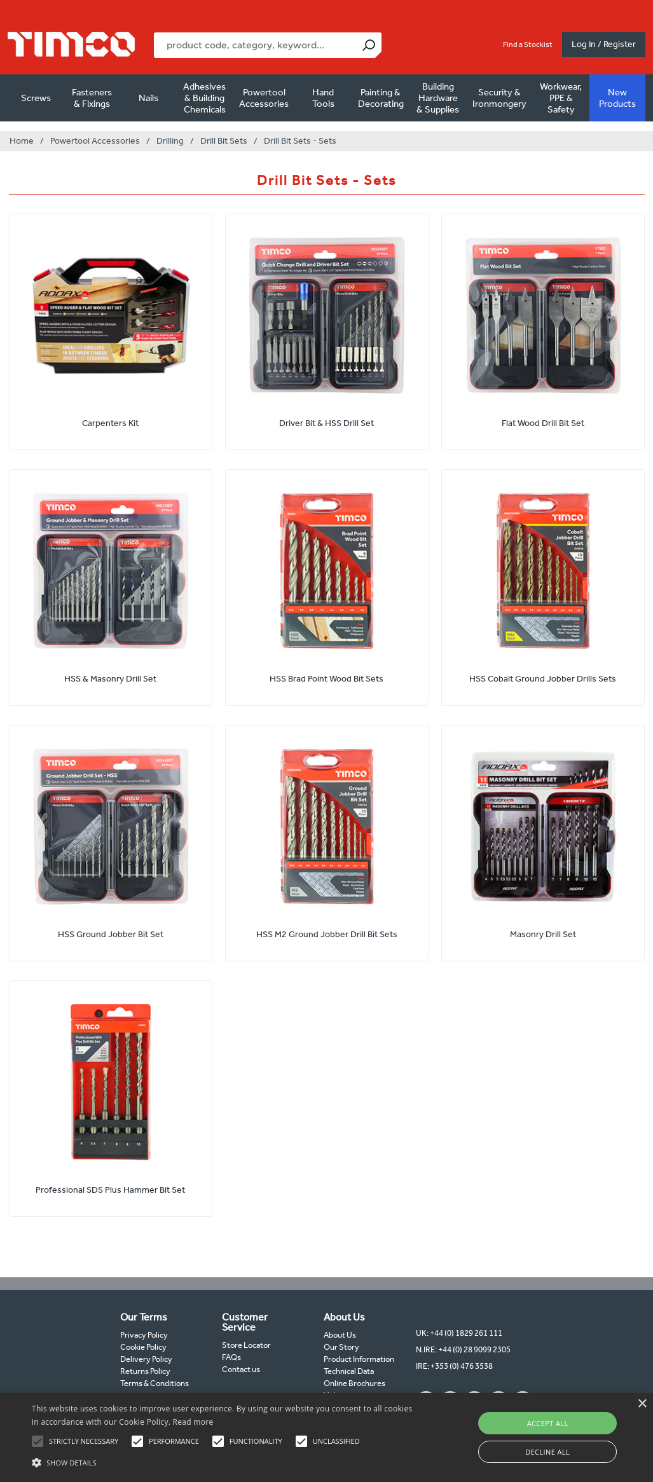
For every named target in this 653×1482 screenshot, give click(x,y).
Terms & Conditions (154, 1383)
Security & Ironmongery (499, 97)
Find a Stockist (528, 44)
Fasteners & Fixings (92, 97)
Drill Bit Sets (223, 140)
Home (22, 140)
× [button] (642, 1404)
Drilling (170, 140)
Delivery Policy (146, 1359)
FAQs (231, 1357)
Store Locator (246, 1345)
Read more (193, 1422)
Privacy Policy (144, 1335)
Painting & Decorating (381, 97)
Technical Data (349, 1371)
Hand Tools (323, 97)
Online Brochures (354, 1383)
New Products (617, 97)
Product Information (359, 1359)
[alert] (326, 1437)
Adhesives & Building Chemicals (204, 98)
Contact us (241, 1369)
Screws (36, 98)
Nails (148, 98)
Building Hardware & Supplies (437, 98)
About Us (340, 1335)
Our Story (341, 1347)
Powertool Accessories (264, 97)
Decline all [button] (547, 1452)
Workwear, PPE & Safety (561, 98)
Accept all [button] (547, 1423)
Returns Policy (145, 1371)
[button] (223, 1461)
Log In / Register (604, 44)
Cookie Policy (143, 1347)
